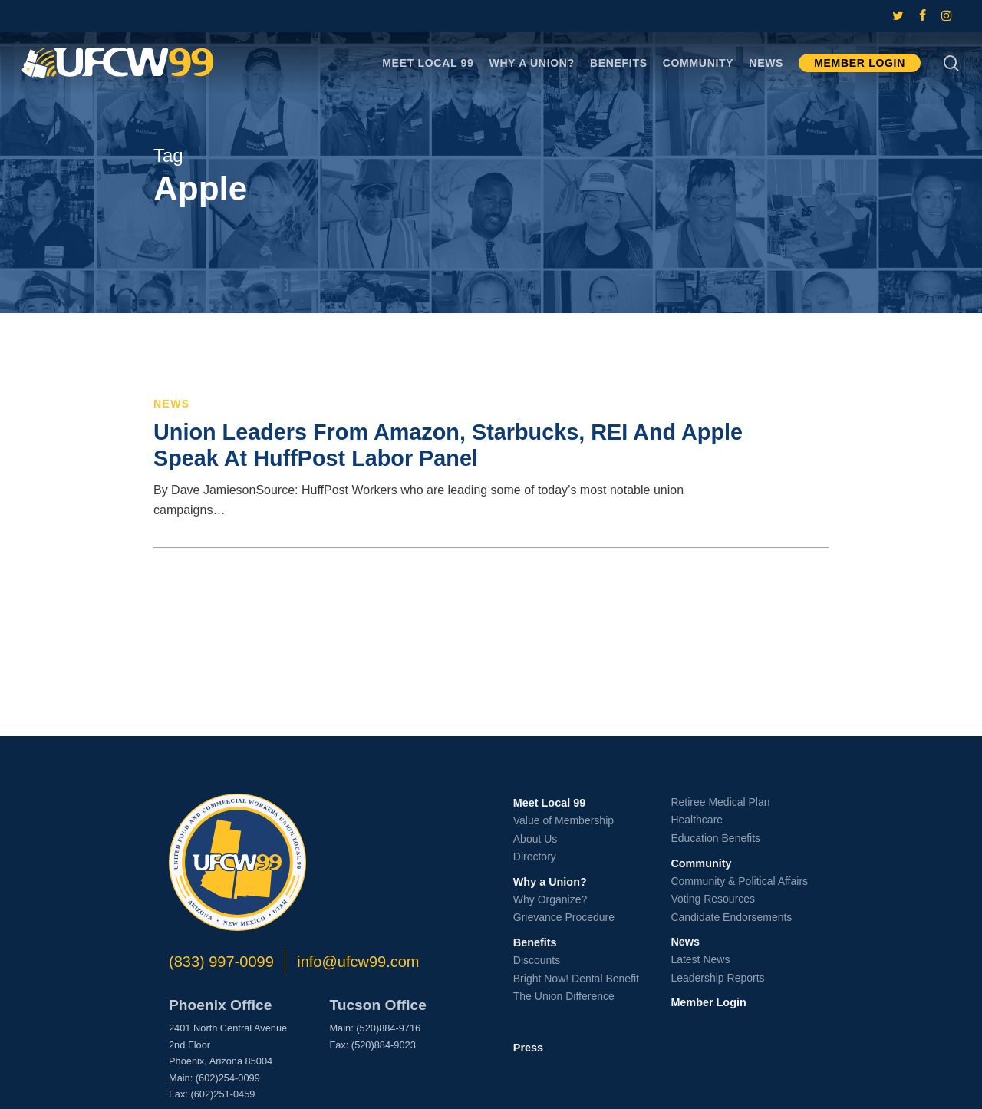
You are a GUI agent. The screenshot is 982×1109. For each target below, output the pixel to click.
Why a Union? (550, 882)
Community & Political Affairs (739, 881)
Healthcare (697, 820)
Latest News (700, 959)
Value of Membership (563, 820)
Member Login (708, 1002)
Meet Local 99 (549, 803)
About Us (535, 839)
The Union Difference (564, 996)
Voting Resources (713, 899)
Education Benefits (715, 838)
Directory (534, 856)
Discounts (536, 960)
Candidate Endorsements (731, 917)
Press (528, 1047)
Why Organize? (550, 899)
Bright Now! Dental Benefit (576, 978)
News (171, 404)
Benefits (535, 942)
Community (701, 863)
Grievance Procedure (564, 917)
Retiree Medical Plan (720, 802)
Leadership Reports (717, 978)
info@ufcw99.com (358, 961)
